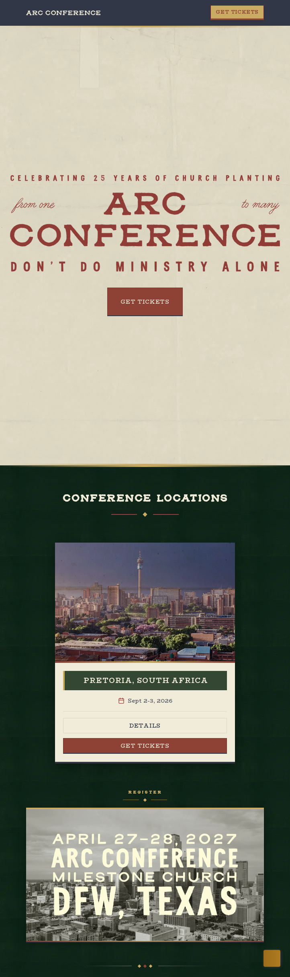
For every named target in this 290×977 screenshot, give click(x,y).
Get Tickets (237, 12)
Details (145, 725)
